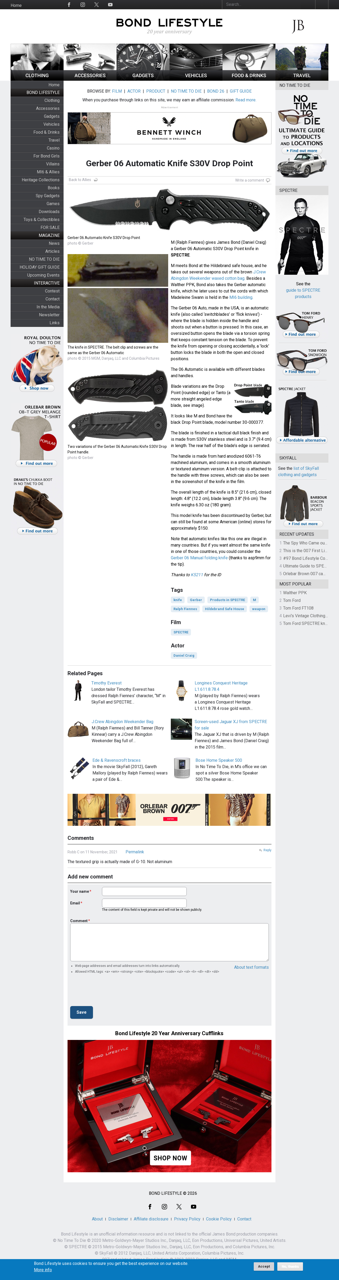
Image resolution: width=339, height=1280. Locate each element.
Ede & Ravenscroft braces (116, 760)
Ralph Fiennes (185, 609)
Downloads (49, 211)
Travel (54, 140)
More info (43, 1270)
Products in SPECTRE (227, 600)
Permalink (135, 851)
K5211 (197, 574)
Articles (52, 251)
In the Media (48, 306)
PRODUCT (155, 91)
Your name (79, 891)
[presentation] (110, 991)
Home (16, 5)
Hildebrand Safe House (224, 609)
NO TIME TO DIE (44, 259)
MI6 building (240, 297)
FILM (117, 91)
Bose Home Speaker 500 (218, 760)
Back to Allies (80, 180)
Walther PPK (295, 592)
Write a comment (249, 180)
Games (53, 203)
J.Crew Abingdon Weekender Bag (122, 721)
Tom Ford (292, 600)
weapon (258, 609)
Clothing (52, 100)
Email (75, 903)
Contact (53, 298)
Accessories (48, 108)
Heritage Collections (41, 179)
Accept (264, 1266)
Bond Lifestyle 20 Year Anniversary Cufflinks (169, 1033)
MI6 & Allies (48, 171)
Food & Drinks (46, 132)
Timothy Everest (106, 683)
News (54, 243)
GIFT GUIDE (241, 91)
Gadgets (52, 116)
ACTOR (134, 91)
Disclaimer (118, 1219)
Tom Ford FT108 (298, 608)
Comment (79, 921)
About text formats (251, 967)
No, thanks (290, 1266)
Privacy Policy (187, 1219)
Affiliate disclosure (151, 1219)
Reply (267, 850)
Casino (53, 148)
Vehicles (51, 124)
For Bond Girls (46, 156)
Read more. (245, 99)
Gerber (196, 600)
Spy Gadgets (48, 195)
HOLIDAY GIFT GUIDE (40, 267)
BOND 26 (215, 91)
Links (55, 322)
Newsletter (49, 314)
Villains (53, 163)
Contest (52, 291)
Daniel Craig (183, 655)
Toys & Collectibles (42, 219)
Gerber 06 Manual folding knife (199, 557)
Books (54, 187)
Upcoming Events (43, 275)
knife (177, 600)
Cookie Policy (219, 1219)
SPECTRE (180, 632)
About (97, 1219)
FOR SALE (50, 227)
